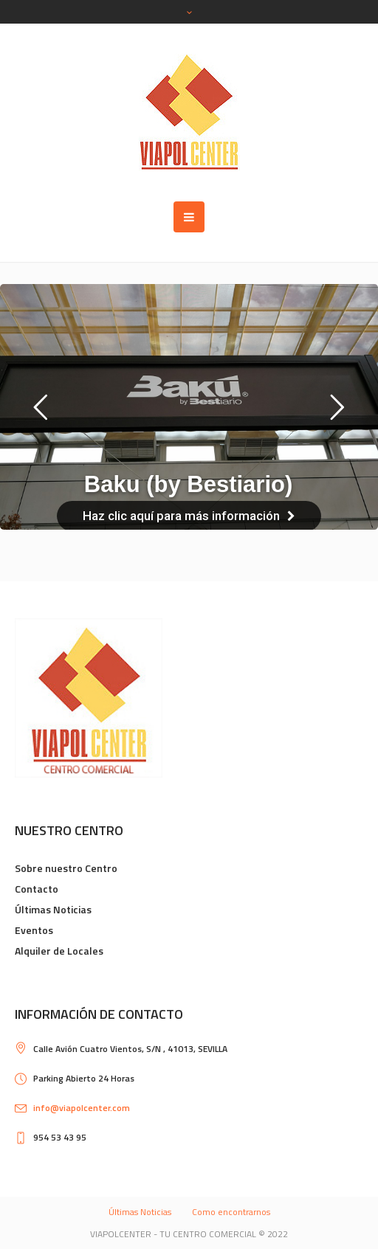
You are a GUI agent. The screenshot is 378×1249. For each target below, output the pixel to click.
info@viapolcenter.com (81, 1108)
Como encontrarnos (231, 1212)
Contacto (36, 888)
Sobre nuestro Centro (66, 868)
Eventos (34, 930)
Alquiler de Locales (59, 950)
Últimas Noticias (53, 909)
